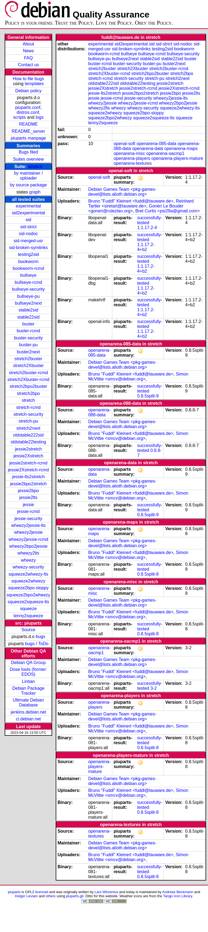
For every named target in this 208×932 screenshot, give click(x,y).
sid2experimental (28, 212)
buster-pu (28, 344)
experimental (28, 206)
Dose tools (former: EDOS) (28, 672)
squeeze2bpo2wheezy (28, 595)
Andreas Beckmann (177, 892)
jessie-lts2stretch (28, 476)
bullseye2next (28, 303)
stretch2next (28, 428)
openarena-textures (133, 163)
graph (35, 192)
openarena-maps (181, 148)
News (28, 50)
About (28, 44)
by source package (28, 185)
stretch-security (28, 414)
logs (40, 117)
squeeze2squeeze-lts (28, 601)
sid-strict (28, 226)
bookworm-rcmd (28, 268)
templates (34, 83)
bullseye (28, 275)
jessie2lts (28, 497)
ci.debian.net (28, 719)
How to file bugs (28, 78)
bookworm (28, 261)
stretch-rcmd (28, 407)
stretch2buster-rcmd (28, 372)
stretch (35, 166)
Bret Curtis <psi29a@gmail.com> (167, 211)
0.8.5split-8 (148, 574)
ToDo (43, 643)
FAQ (28, 58)
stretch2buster (28, 358)
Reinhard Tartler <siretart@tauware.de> (140, 203)
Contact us (28, 64)
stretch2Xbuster (28, 365)
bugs (40, 636)
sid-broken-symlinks (28, 247)
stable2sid (28, 310)
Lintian (28, 681)
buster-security (28, 338)
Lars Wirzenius (106, 892)
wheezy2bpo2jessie (28, 546)
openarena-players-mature (177, 158)
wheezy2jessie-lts (28, 525)
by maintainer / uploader (28, 175)
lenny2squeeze (28, 615)
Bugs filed (28, 152)
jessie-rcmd (28, 511)
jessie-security (28, 518)
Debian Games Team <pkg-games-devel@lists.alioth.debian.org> (122, 192)
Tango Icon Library (177, 896)
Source (28, 629)
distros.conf (27, 112)
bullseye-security (28, 289)
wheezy (28, 560)
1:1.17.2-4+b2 (145, 247)
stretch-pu (28, 421)
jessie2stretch (28, 449)
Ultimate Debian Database (28, 702)
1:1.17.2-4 (147, 227)
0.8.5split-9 (148, 396)
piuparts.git (74, 896)
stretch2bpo (28, 393)
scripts (19, 117)
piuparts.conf (27, 107)
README (28, 124)
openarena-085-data (156, 143)
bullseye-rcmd (28, 282)
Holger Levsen (26, 896)
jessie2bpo (28, 490)
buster (28, 324)
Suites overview (28, 159)
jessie (28, 504)
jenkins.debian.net (28, 712)
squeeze (28, 608)
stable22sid (28, 317)
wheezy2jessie (28, 532)
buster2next (28, 352)
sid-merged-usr (28, 240)
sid (28, 219)
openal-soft (124, 143)
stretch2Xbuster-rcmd (28, 379)
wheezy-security (28, 567)
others (51, 896)
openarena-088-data (99, 412)
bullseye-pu (28, 296)
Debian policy (28, 90)
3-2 (153, 688)
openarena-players (132, 158)
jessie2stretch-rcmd (28, 463)
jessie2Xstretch (28, 456)
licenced (41, 892)
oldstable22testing (28, 442)
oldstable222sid (28, 435)
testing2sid (28, 254)
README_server (28, 131)
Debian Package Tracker (28, 691)
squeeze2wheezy (29, 581)
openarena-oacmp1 (165, 153)
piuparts (14, 892)
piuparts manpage (28, 138)
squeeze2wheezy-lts (28, 574)
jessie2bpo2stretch (28, 483)
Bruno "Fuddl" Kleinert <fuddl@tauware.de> (130, 201)
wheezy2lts (28, 553)
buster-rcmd (28, 330)
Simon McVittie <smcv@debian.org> (138, 376)
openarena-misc (129, 153)
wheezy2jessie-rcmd (28, 539)
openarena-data (147, 148)
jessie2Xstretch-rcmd (28, 470)
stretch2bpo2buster (28, 386)
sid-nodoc (28, 233)
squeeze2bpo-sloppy (28, 587)
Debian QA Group (28, 662)
